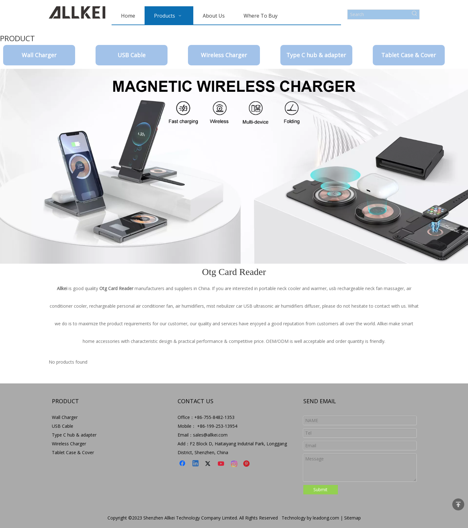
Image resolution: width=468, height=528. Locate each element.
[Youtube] (222, 464)
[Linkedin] (196, 464)
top (458, 504)
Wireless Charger (224, 55)
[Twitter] (209, 464)
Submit (320, 489)
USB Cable (132, 55)
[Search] (379, 14)
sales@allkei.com (210, 435)
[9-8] (234, 166)
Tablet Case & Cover (408, 55)
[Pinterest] (247, 464)
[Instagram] (234, 464)
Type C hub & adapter (316, 55)
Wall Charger (39, 55)
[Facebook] (183, 464)
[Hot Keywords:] (414, 14)
